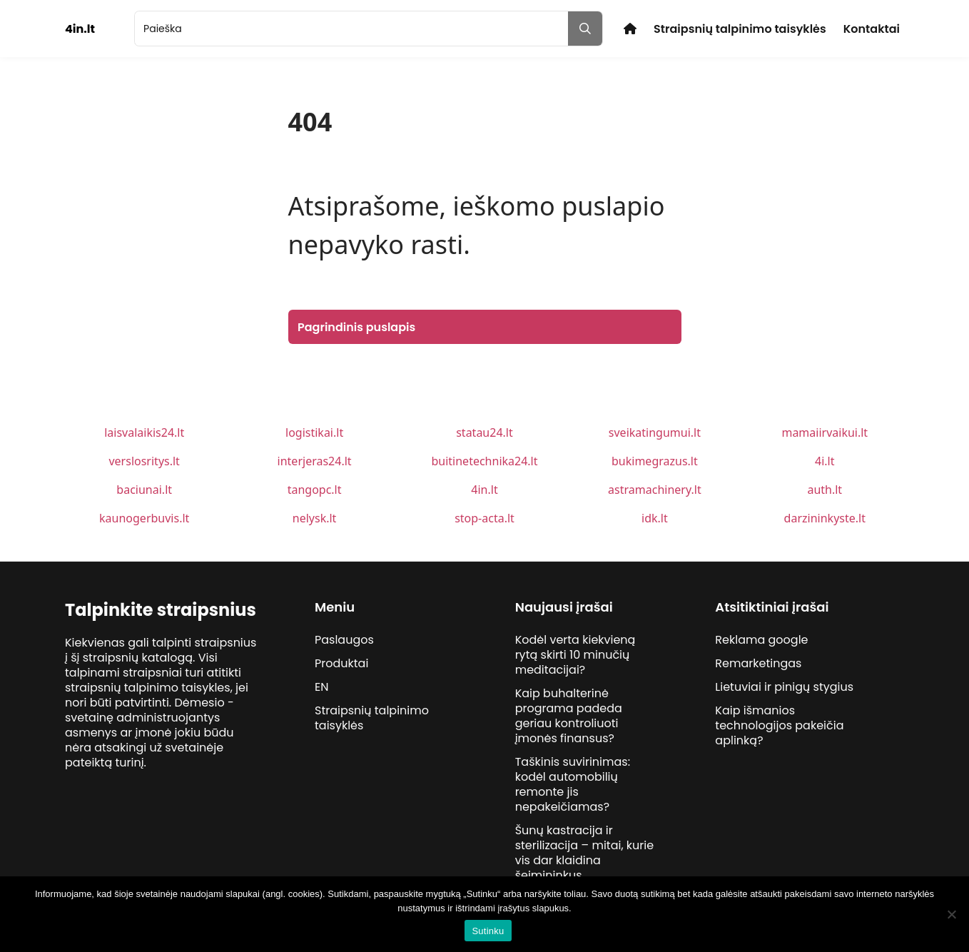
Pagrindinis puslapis (356, 327)
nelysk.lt (315, 518)
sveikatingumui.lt (655, 432)
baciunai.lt (144, 489)
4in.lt (484, 489)
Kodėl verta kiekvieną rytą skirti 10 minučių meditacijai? (575, 655)
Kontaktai (871, 29)
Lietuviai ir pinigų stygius (784, 687)
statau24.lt (484, 432)
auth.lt (824, 489)
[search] (351, 28)
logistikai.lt (314, 432)
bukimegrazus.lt (655, 461)
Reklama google (761, 640)
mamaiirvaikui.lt (824, 432)
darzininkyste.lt (825, 518)
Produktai (341, 663)
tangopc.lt (315, 489)
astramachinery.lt (654, 489)
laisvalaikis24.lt (144, 432)
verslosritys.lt (143, 461)
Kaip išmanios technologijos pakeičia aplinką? (779, 725)
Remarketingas (758, 663)
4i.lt (824, 461)
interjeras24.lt (315, 461)
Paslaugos (344, 640)
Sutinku (488, 931)
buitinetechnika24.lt (484, 461)
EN (321, 687)
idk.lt (654, 518)
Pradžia (630, 28)
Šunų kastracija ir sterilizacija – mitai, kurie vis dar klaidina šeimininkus (584, 852)
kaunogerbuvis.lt (144, 518)
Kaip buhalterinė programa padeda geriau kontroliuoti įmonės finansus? (568, 715)
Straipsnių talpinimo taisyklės (740, 29)
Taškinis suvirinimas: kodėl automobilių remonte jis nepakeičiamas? (572, 784)
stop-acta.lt (484, 518)
